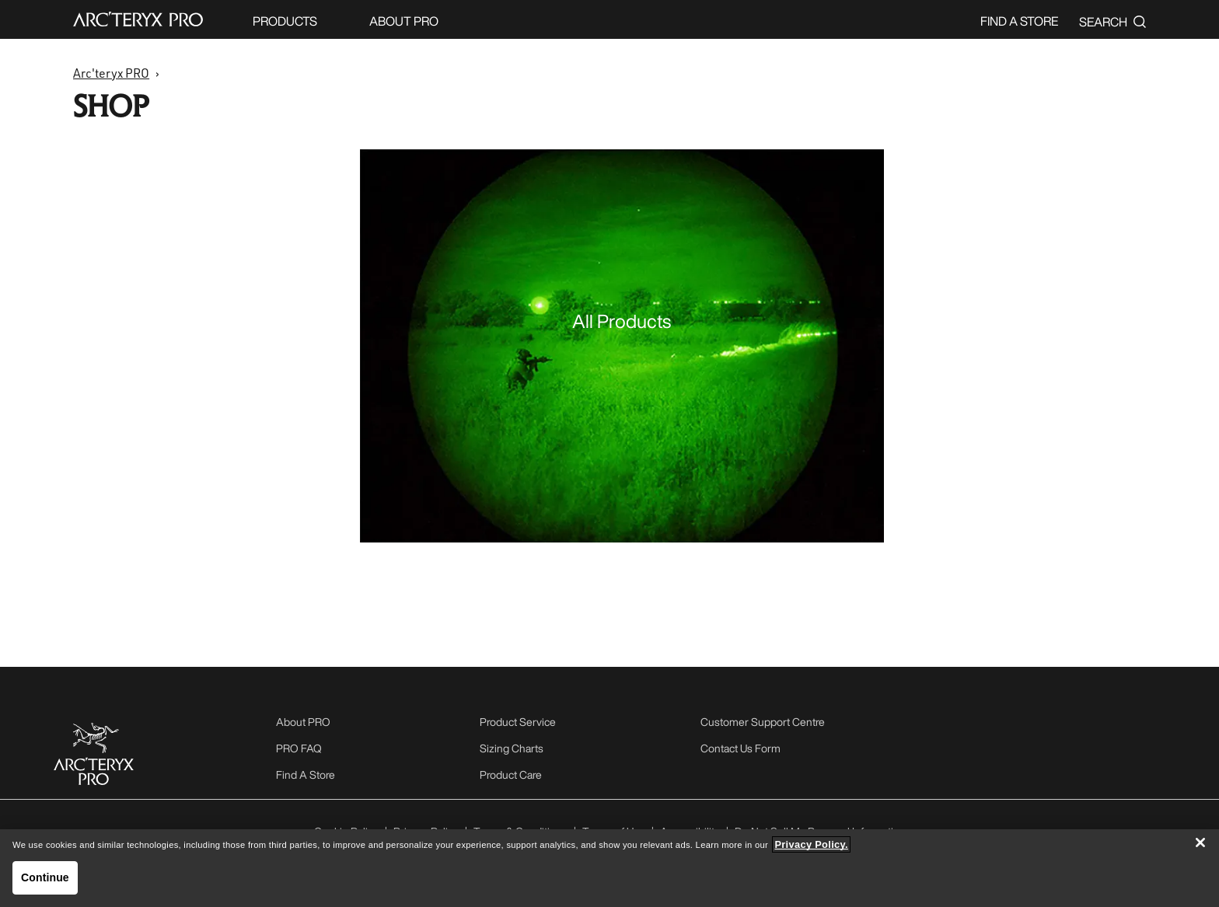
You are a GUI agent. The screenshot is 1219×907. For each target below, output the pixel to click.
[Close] (1200, 842)
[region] (609, 868)
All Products (621, 321)
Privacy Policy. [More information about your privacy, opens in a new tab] (811, 844)
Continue (45, 877)
